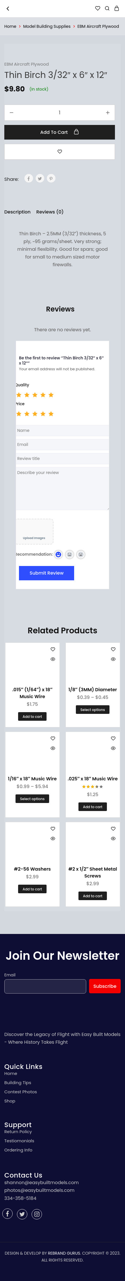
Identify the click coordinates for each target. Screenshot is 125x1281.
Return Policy (18, 1132)
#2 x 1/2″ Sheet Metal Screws (92, 872)
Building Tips (17, 1083)
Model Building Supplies (47, 26)
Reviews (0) (50, 212)
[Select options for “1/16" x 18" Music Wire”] (32, 798)
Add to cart (59, 132)
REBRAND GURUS (64, 1253)
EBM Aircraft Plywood (98, 26)
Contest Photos (20, 1092)
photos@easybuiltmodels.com (39, 1190)
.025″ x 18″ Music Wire (93, 778)
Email (10, 975)
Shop (9, 1101)
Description (17, 212)
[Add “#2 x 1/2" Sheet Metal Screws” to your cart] (92, 896)
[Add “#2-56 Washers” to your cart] (32, 889)
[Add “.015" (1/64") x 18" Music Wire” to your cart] (32, 716)
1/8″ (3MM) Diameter (92, 689)
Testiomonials (19, 1141)
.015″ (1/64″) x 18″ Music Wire (32, 693)
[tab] (18, 212)
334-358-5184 (20, 1198)
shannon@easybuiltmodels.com (41, 1182)
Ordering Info (18, 1150)
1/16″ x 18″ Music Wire (32, 778)
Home (10, 26)
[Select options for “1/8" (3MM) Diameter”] (92, 709)
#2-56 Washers (32, 869)
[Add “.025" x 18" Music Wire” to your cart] (92, 806)
